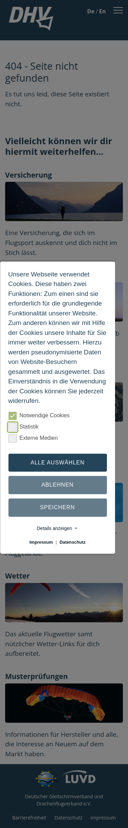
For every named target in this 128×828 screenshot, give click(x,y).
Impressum (41, 542)
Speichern (57, 507)
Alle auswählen (57, 462)
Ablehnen (57, 485)
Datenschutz (73, 542)
